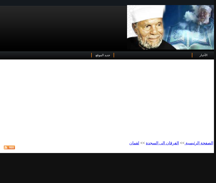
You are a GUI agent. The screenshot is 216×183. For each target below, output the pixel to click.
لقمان (134, 143)
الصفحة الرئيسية (198, 143)
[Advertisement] (107, 100)
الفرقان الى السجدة (162, 143)
